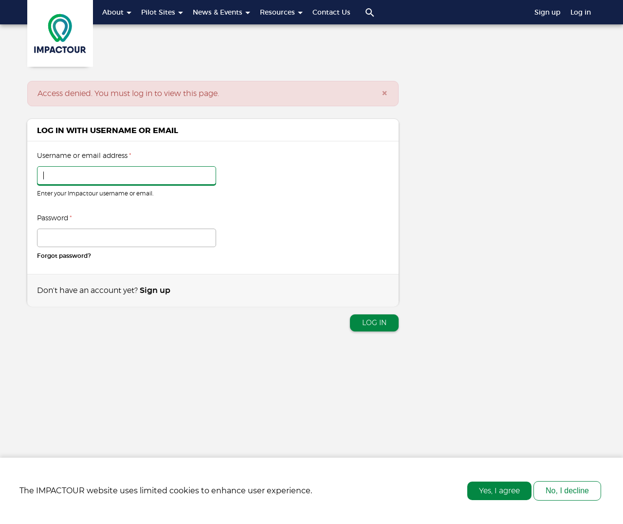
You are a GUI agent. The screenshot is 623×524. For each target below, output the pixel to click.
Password (54, 218)
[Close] (384, 93)
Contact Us (331, 12)
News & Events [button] (221, 12)
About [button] (116, 12)
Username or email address (84, 156)
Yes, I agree (499, 495)
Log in (580, 12)
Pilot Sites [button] (162, 12)
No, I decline (567, 494)
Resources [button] (281, 12)
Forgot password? (64, 256)
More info (331, 495)
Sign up (547, 12)
